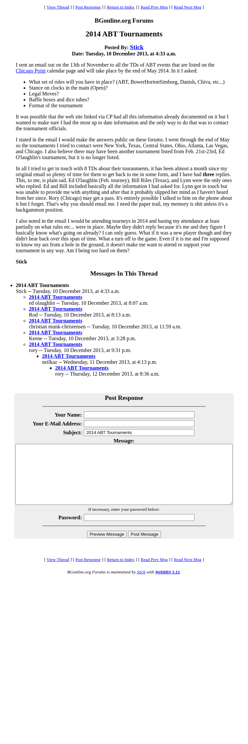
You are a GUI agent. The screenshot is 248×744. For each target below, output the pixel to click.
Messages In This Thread (124, 273)
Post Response (88, 7)
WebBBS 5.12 (167, 583)
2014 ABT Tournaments (55, 297)
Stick (137, 47)
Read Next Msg (187, 7)
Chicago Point (31, 70)
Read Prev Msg (154, 7)
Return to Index (121, 7)
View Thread (58, 7)
